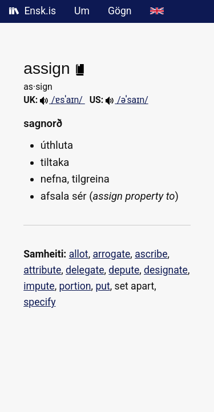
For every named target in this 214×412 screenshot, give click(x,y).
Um (82, 11)
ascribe (151, 254)
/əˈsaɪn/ (127, 99)
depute (123, 270)
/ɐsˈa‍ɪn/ (62, 99)
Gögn (120, 11)
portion (75, 286)
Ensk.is (32, 11)
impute (38, 286)
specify (39, 302)
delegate (85, 270)
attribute (42, 270)
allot (78, 254)
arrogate (111, 254)
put (102, 286)
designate (166, 270)
